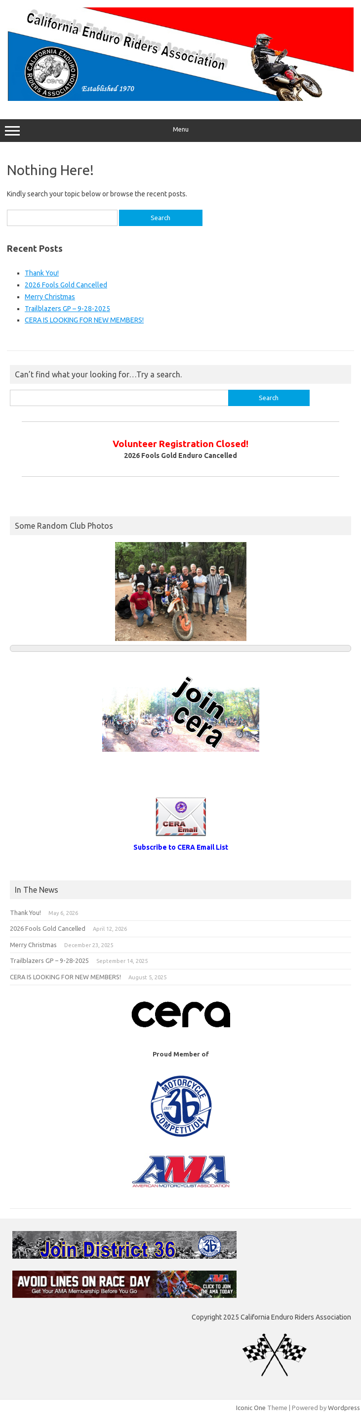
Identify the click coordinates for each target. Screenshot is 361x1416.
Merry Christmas (50, 297)
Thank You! (42, 273)
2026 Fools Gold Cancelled (66, 285)
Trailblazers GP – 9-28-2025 (67, 309)
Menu (180, 131)
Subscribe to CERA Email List (180, 847)
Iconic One (251, 1407)
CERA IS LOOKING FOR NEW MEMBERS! (84, 320)
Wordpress (344, 1407)
